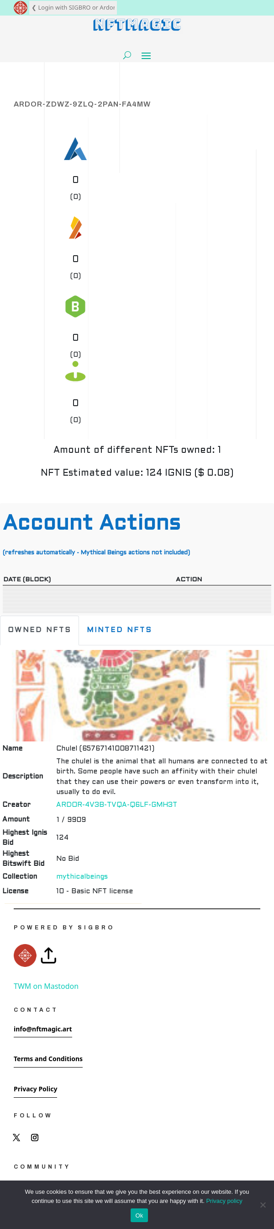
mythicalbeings (82, 877)
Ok (139, 1215)
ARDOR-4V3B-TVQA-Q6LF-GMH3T (116, 805)
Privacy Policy (35, 1088)
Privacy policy (224, 1200)
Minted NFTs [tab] (119, 630)
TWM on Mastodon (46, 986)
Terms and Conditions (48, 1058)
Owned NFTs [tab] (39, 630)
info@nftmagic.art (43, 1029)
